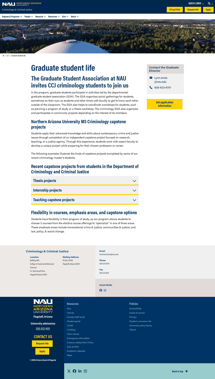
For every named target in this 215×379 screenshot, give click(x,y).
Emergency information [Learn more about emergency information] (78, 338)
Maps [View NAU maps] (69, 355)
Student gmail (73, 321)
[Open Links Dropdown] (196, 3)
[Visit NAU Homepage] (43, 306)
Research (39, 16)
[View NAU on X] (69, 371)
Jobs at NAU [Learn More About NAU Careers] (73, 346)
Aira (69, 308)
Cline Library (73, 334)
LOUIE (70, 325)
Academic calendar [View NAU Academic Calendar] (76, 351)
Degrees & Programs (10, 16)
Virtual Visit (174, 9)
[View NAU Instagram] (85, 371)
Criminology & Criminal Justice (17, 9)
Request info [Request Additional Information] (42, 343)
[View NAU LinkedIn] (80, 371)
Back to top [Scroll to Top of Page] (177, 371)
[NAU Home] (22, 4)
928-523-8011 (104, 272)
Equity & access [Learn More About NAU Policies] (137, 312)
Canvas (70, 312)
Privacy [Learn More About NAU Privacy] (132, 317)
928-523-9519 (104, 263)
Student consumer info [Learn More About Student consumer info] (140, 321)
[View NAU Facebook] (74, 371)
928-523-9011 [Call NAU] (43, 328)
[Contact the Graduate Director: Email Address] (165, 80)
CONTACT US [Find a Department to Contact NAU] (43, 336)
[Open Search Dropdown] (210, 3)
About (73, 16)
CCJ (8, 55)
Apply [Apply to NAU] (42, 351)
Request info (192, 9)
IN (3, 55)
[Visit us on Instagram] (105, 290)
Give (64, 16)
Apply (208, 9)
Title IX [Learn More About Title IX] (132, 329)
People (27, 16)
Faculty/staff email (76, 317)
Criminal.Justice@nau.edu (108, 254)
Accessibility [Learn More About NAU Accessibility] (135, 308)
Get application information (164, 104)
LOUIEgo (71, 329)
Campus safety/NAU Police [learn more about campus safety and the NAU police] (80, 342)
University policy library (140, 325)
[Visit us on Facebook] (101, 290)
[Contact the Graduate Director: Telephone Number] (165, 88)
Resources (52, 16)
